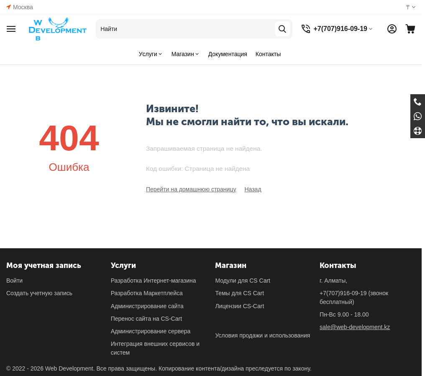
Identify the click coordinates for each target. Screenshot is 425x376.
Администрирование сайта (147, 306)
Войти (14, 280)
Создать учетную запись (39, 293)
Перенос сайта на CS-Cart (146, 318)
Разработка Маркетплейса (147, 293)
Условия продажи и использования (262, 335)
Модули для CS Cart (242, 280)
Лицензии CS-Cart (239, 306)
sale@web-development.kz (355, 327)
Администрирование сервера (151, 331)
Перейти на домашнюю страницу (191, 189)
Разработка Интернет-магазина (153, 280)
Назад (252, 189)
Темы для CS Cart (239, 293)
